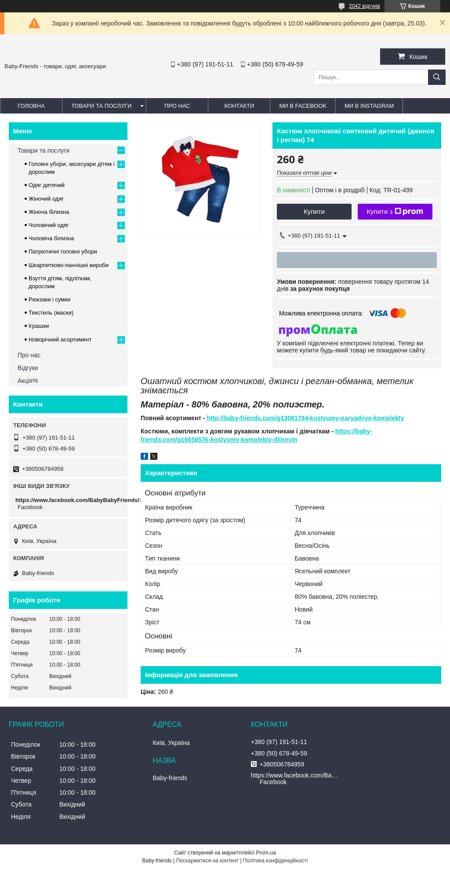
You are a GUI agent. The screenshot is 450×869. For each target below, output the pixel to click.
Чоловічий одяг (49, 225)
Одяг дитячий (47, 185)
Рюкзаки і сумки (49, 299)
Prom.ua (266, 853)
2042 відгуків (364, 6)
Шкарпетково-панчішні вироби (69, 265)
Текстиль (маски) (51, 312)
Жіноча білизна (49, 212)
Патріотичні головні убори (63, 251)
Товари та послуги (101, 106)
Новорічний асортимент (60, 339)
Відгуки (28, 367)
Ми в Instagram (369, 106)
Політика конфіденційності (275, 861)
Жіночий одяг (46, 198)
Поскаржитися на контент (207, 861)
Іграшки (39, 326)
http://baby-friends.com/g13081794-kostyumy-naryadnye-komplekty (305, 418)
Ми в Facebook (303, 106)
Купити (314, 211)
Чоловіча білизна (51, 238)
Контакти (239, 106)
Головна (31, 106)
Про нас (177, 106)
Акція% (28, 380)
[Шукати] (437, 77)
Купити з (395, 212)
